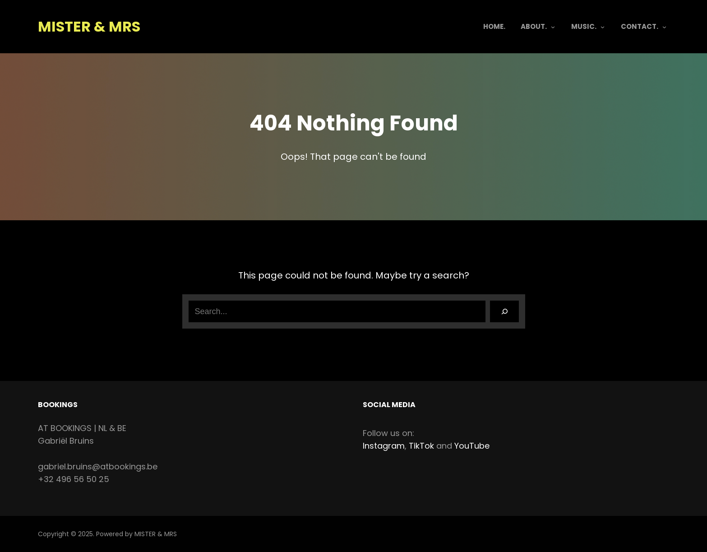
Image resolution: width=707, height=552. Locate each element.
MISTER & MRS (89, 26)
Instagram (384, 445)
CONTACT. (639, 26)
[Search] (504, 311)
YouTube (472, 445)
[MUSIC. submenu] (603, 27)
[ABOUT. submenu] (553, 27)
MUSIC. (583, 26)
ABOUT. (534, 26)
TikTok (421, 445)
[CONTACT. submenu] (664, 27)
